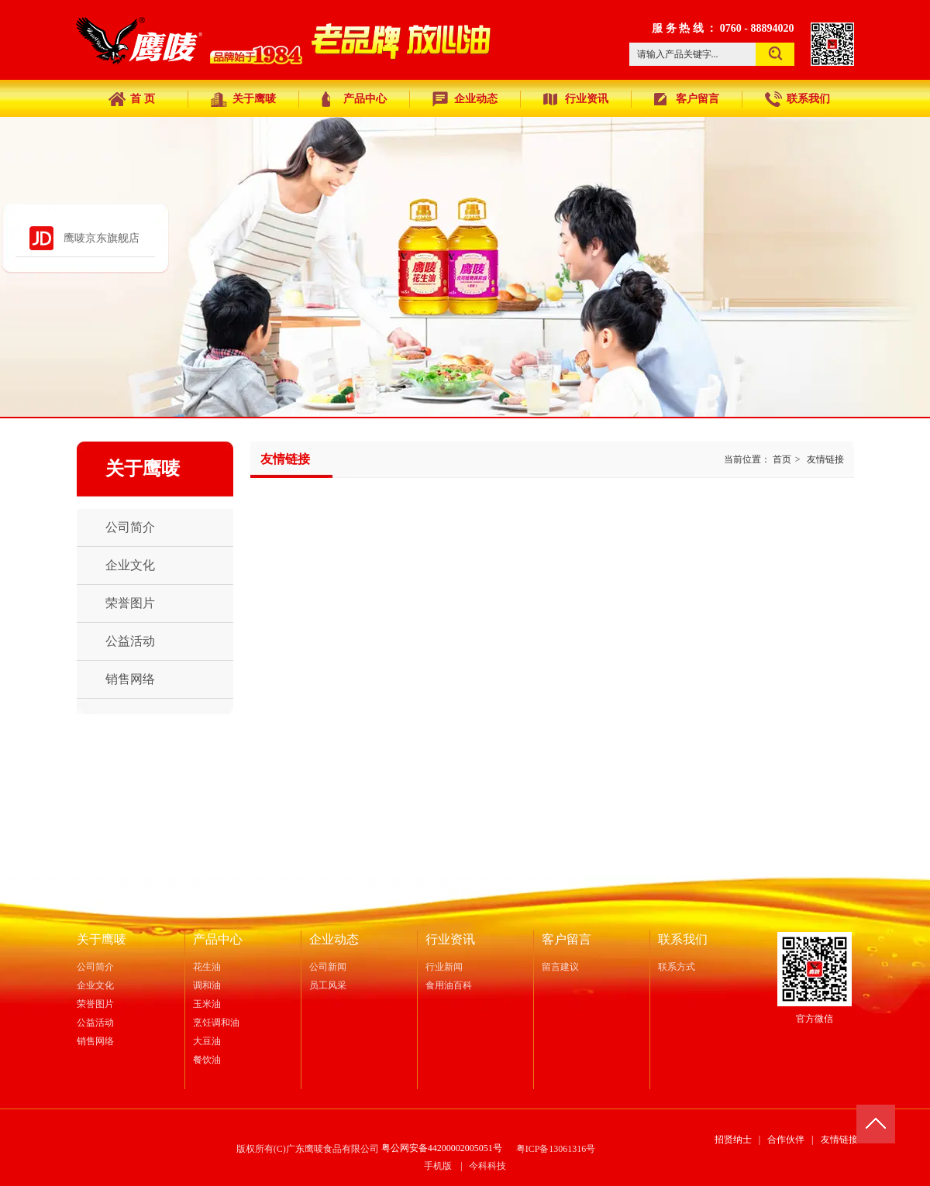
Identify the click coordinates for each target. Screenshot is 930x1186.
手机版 (438, 1165)
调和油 (207, 985)
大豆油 (207, 1041)
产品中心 (218, 939)
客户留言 (566, 939)
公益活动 (95, 1022)
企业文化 (95, 985)
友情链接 (825, 459)
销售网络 (95, 1041)
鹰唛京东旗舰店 (102, 238)
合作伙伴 (785, 1139)
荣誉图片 (95, 1004)
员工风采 (327, 985)
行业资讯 (450, 939)
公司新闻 (327, 966)
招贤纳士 (733, 1139)
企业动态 (334, 939)
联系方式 (676, 966)
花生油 (207, 966)
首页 (782, 459)
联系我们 (683, 939)
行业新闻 (444, 966)
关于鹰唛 (101, 939)
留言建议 (560, 966)
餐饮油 (207, 1059)
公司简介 (95, 966)
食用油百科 (448, 985)
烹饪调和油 (216, 1022)
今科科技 (487, 1165)
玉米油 (207, 1004)
